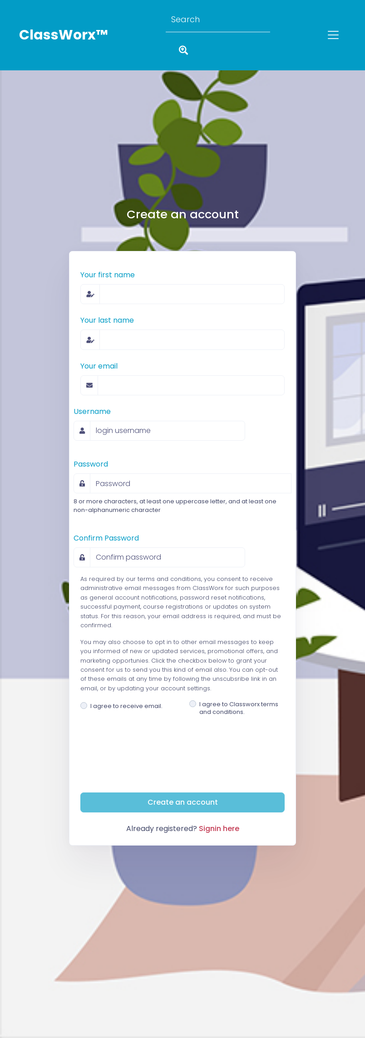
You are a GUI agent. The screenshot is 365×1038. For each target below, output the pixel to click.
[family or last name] (192, 339)
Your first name (107, 275)
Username (92, 411)
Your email (99, 366)
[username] (167, 431)
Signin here (219, 828)
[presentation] (149, 767)
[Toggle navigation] (333, 35)
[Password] (190, 483)
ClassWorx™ (63, 34)
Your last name (107, 320)
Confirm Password (106, 538)
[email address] (191, 385)
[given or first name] (192, 294)
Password (91, 464)
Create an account (183, 802)
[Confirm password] (167, 557)
